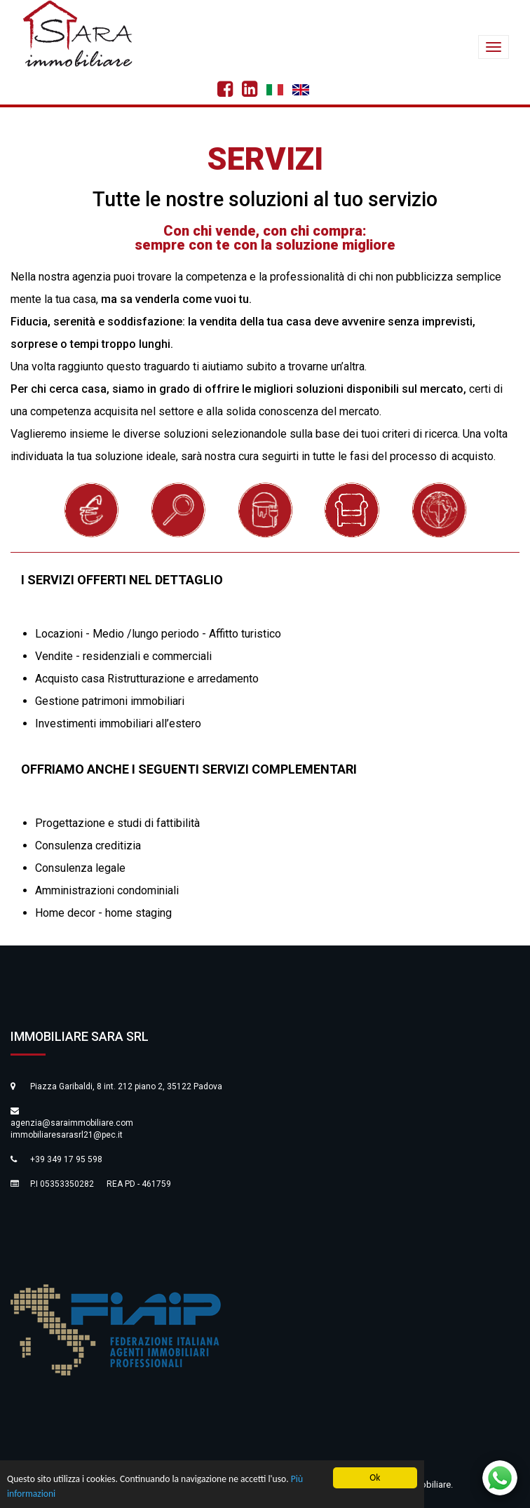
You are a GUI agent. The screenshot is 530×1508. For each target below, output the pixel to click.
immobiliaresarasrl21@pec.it (67, 1135)
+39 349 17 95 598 (66, 1159)
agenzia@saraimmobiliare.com (72, 1123)
